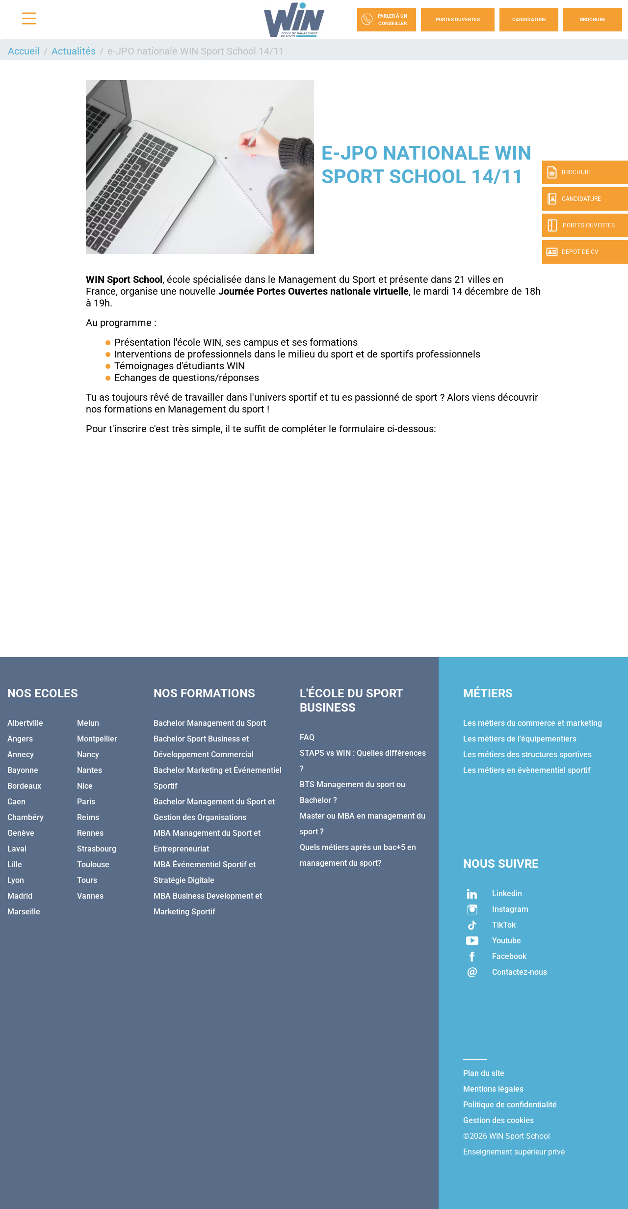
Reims (88, 817)
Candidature (529, 19)
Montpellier (97, 738)
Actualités (74, 51)
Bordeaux (24, 786)
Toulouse (93, 864)
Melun (88, 723)
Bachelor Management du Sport (210, 723)
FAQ (307, 737)
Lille (14, 864)
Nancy (88, 754)
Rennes (90, 833)
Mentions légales (493, 1089)
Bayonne (22, 770)
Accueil (24, 51)
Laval (16, 848)
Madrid (19, 896)
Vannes (90, 896)
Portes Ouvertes (458, 19)
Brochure (592, 19)
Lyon (15, 880)
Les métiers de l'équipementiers (519, 738)
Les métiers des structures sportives (527, 754)
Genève (20, 833)
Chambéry (25, 817)
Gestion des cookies (498, 1120)
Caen (16, 801)
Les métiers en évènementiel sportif (527, 770)
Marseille (23, 911)
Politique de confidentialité (510, 1104)
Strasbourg (96, 848)
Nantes (89, 770)
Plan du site (483, 1073)
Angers (20, 738)
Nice (85, 786)
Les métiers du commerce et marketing (532, 723)
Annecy (20, 754)
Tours (87, 880)
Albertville (25, 723)
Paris (86, 801)
